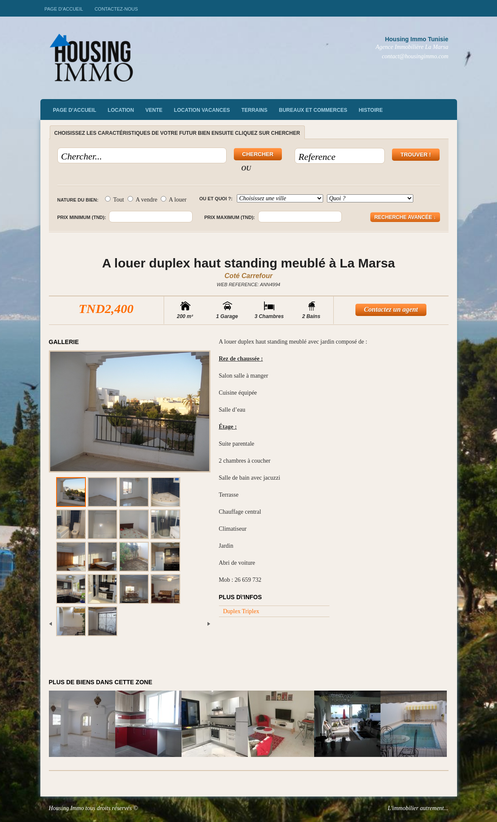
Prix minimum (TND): (81, 217)
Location (121, 110)
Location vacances (202, 110)
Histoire (371, 110)
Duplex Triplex (241, 611)
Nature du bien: (78, 199)
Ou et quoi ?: (216, 198)
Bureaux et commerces (313, 110)
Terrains (254, 110)
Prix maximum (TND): (229, 217)
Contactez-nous (116, 8)
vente (153, 110)
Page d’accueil (64, 8)
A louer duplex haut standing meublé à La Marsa (248, 263)
